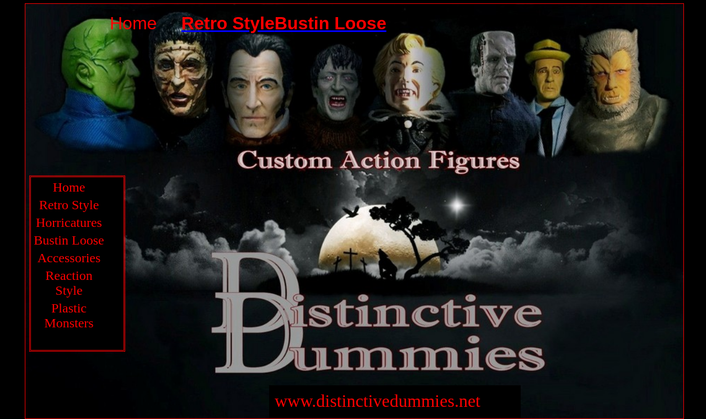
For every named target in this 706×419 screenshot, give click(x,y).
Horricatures (69, 222)
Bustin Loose (69, 240)
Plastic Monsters (68, 315)
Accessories (69, 258)
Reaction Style (68, 283)
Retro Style (69, 205)
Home (69, 187)
